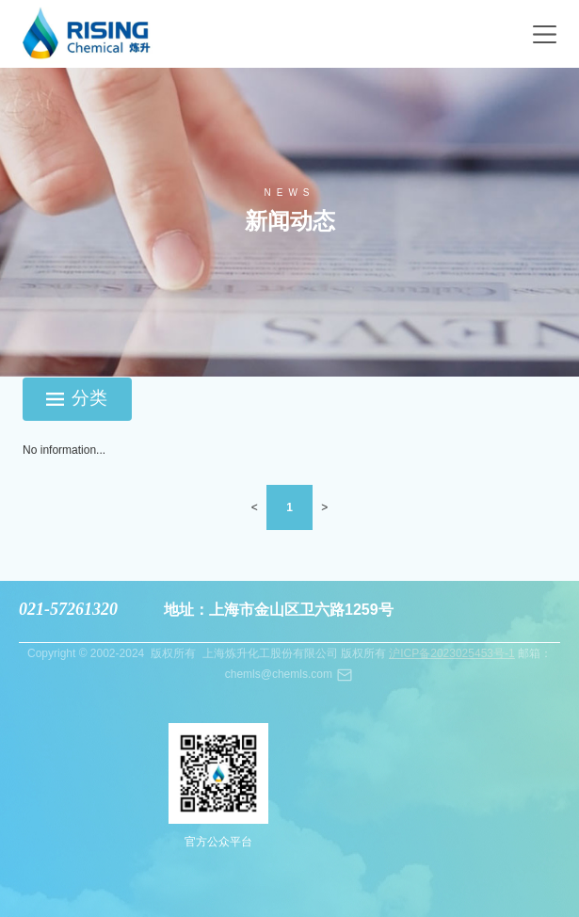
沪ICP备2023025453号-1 (451, 653)
